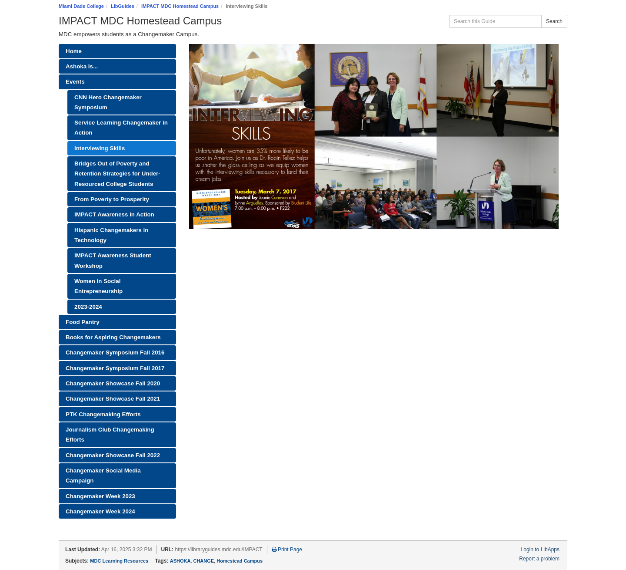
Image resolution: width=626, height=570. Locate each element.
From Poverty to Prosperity (111, 199)
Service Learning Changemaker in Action (121, 127)
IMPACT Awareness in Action (114, 214)
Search (554, 21)
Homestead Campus (239, 560)
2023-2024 (88, 307)
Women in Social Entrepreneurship (98, 286)
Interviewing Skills (99, 148)
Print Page (287, 549)
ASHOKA (180, 560)
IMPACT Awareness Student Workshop (112, 260)
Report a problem (539, 559)
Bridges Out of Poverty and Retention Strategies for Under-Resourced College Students (117, 173)
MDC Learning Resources (119, 560)
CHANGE (203, 560)
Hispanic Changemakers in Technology (111, 235)
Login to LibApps (540, 549)
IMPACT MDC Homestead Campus (180, 6)
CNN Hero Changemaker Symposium (108, 102)
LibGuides (122, 6)
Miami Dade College (81, 6)
